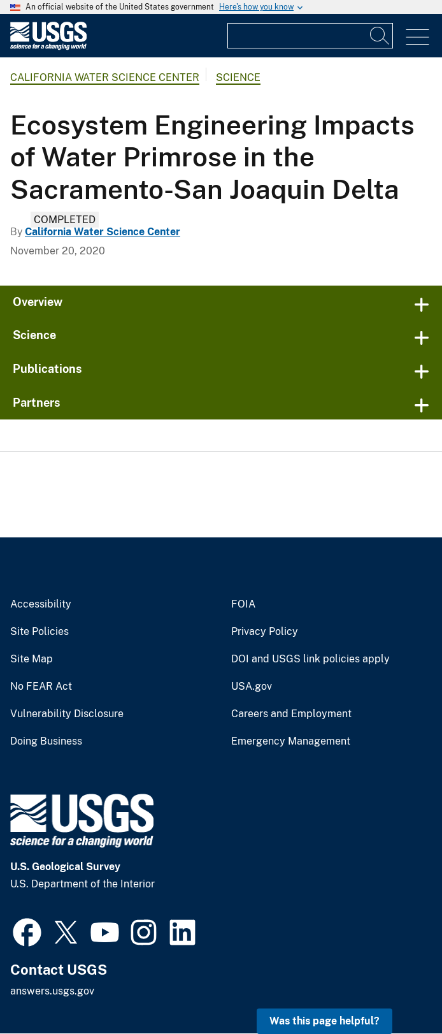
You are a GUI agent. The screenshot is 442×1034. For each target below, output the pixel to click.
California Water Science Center (104, 77)
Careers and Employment (291, 714)
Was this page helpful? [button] (324, 1021)
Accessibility (40, 604)
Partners (37, 402)
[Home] (48, 47)
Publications (47, 368)
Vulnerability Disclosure (67, 714)
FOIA (243, 604)
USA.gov (251, 686)
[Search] (380, 35)
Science (238, 77)
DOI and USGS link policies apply (310, 659)
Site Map (31, 659)
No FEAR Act (41, 686)
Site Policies (39, 631)
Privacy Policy (264, 631)
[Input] (310, 35)
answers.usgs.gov (52, 991)
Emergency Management (290, 741)
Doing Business (46, 741)
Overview (37, 302)
